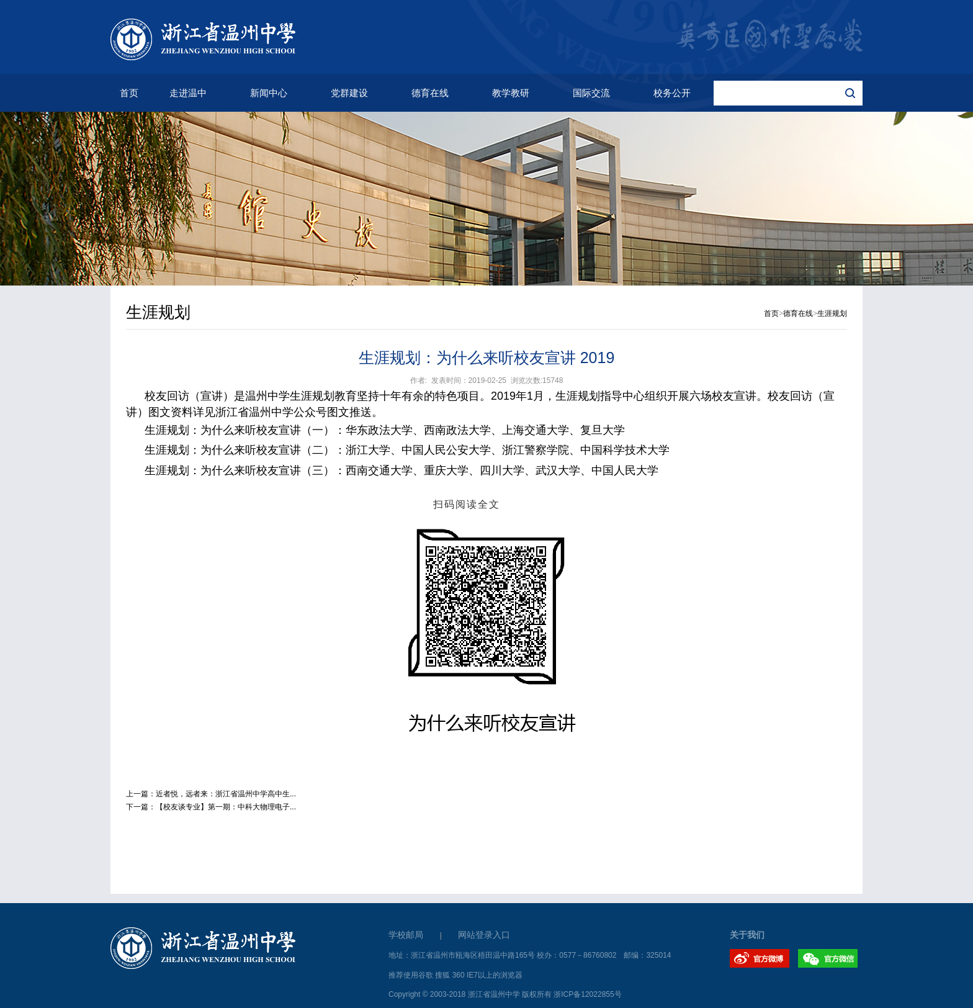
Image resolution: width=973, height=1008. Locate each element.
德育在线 (430, 93)
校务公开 (672, 93)
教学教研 (510, 93)
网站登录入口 (484, 935)
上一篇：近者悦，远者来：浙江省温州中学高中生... (211, 794)
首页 (129, 93)
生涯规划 (832, 313)
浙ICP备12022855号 (587, 994)
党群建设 (349, 93)
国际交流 (591, 93)
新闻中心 (268, 93)
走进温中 (188, 93)
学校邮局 (405, 935)
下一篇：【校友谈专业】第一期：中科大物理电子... (211, 807)
